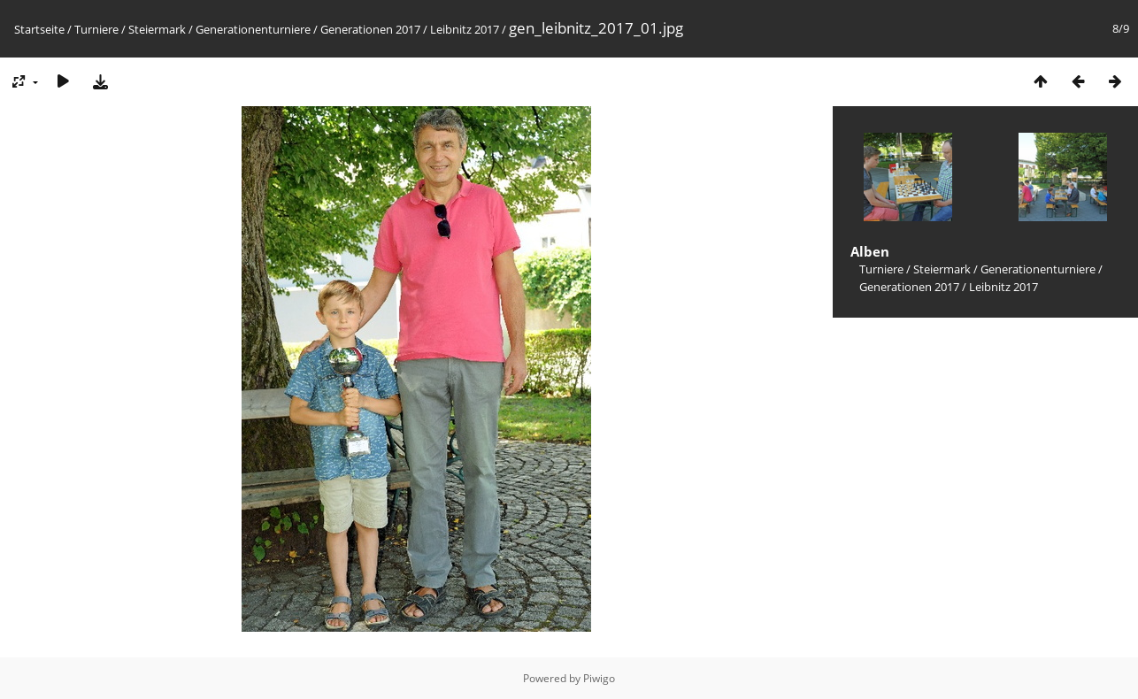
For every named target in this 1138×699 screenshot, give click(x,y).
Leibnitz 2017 (464, 29)
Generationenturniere (253, 29)
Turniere (96, 29)
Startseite (39, 29)
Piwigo (599, 678)
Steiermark (157, 29)
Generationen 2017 (370, 29)
